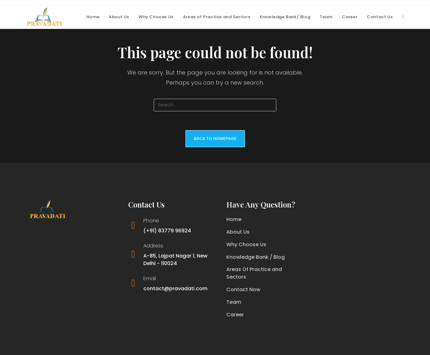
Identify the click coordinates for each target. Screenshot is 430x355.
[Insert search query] (215, 105)
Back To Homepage (215, 138)
